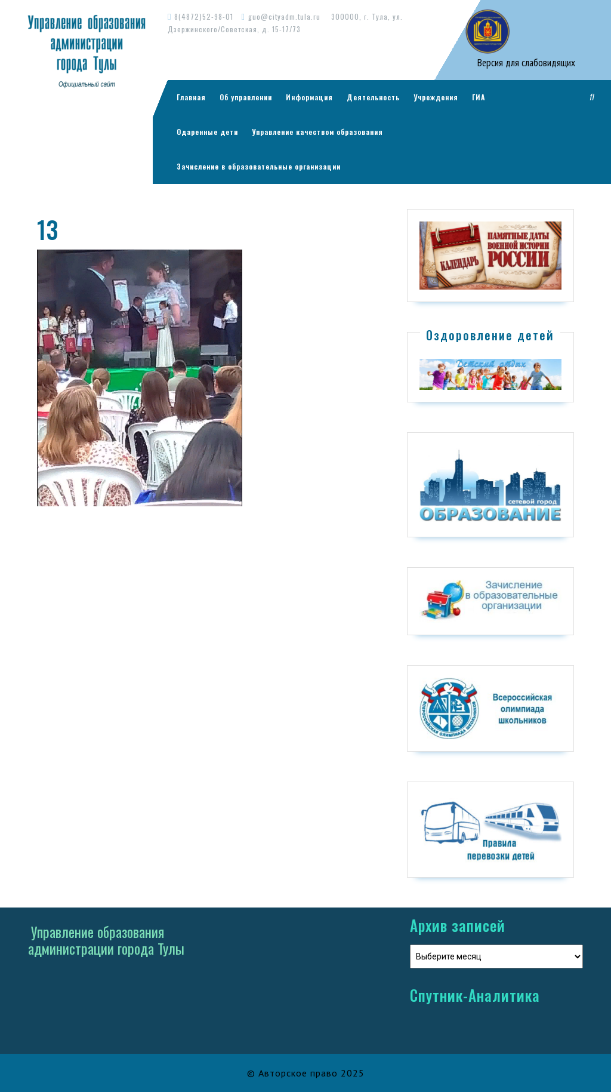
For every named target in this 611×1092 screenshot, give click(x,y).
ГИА (478, 97)
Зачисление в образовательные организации (259, 166)
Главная (191, 97)
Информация (309, 97)
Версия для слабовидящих (525, 62)
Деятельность (373, 97)
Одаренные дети (207, 132)
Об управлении (246, 97)
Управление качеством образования (317, 132)
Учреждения (435, 97)
